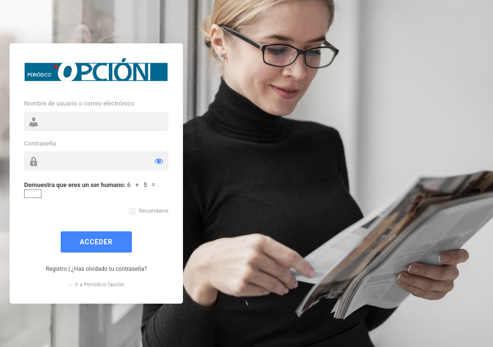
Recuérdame (154, 211)
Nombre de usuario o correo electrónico (79, 103)
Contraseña (40, 143)
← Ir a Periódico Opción (96, 284)
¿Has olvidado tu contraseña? (109, 269)
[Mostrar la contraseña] (159, 161)
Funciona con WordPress (96, 72)
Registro (56, 269)
